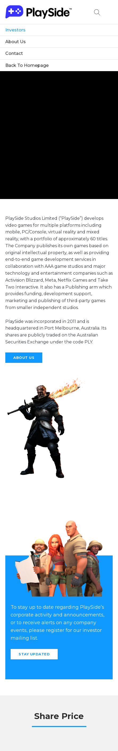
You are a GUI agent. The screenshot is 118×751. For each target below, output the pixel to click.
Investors (15, 30)
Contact (14, 53)
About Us (15, 41)
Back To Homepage (27, 65)
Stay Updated (34, 654)
